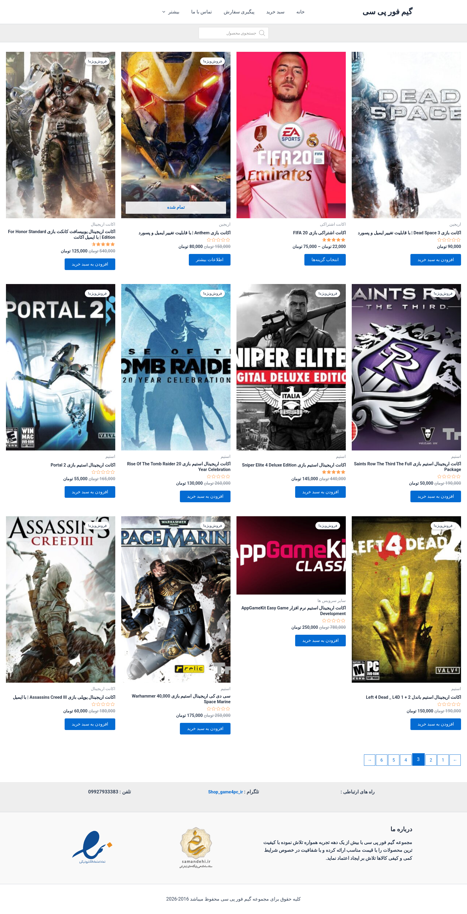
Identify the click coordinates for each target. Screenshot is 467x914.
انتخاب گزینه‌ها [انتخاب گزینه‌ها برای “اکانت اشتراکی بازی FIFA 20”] (323, 262)
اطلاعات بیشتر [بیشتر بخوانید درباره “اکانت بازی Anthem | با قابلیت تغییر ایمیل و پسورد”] (207, 262)
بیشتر (175, 12)
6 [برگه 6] (376, 772)
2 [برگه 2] (428, 772)
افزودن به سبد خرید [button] (432, 267)
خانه (296, 12)
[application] (170, 12)
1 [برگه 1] (441, 772)
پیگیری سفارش (239, 12)
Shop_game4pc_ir (225, 792)
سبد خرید (273, 12)
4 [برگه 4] (402, 772)
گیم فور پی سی (387, 11)
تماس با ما (204, 12)
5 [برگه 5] (389, 772)
